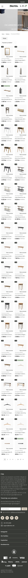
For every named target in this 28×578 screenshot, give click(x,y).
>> (23, 459)
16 (18, 459)
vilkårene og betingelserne (18, 512)
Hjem (3, 34)
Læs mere (14, 29)
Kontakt (22, 2)
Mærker (7, 34)
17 (20, 459)
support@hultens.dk (16, 495)
